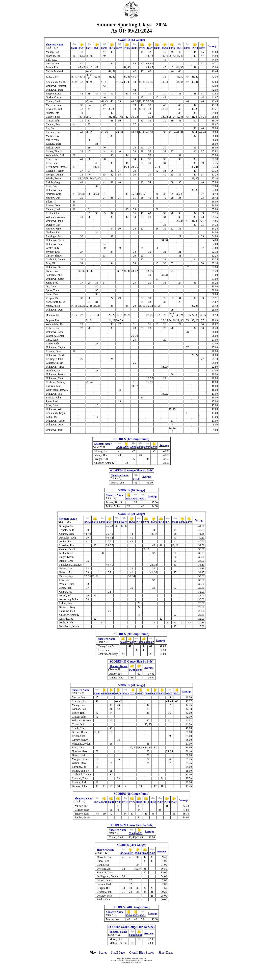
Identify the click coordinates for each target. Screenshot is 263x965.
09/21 (202, 48)
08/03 (157, 48)
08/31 (180, 48)
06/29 (119, 48)
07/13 (134, 48)
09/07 (187, 48)
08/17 (172, 48)
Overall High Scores (141, 952)
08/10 (165, 48)
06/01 (97, 48)
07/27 (149, 48)
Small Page (118, 952)
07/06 (127, 48)
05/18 (89, 48)
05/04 (74, 48)
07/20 (142, 48)
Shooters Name (55, 44)
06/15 (112, 48)
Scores (103, 952)
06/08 (104, 48)
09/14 (195, 48)
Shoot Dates (165, 952)
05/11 (82, 48)
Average (212, 46)
